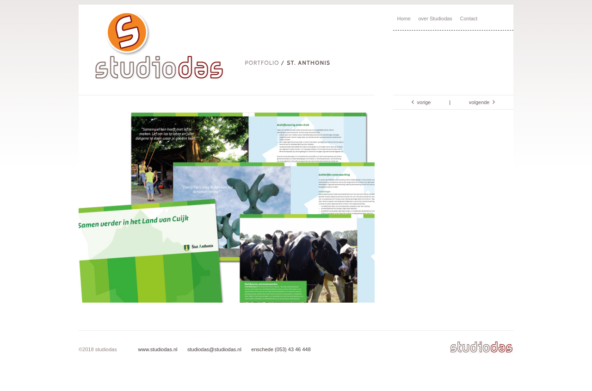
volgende (481, 102)
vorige (422, 102)
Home (404, 18)
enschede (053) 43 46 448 (280, 349)
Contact (469, 18)
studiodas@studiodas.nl (213, 349)
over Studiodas (435, 18)
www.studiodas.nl (158, 349)
